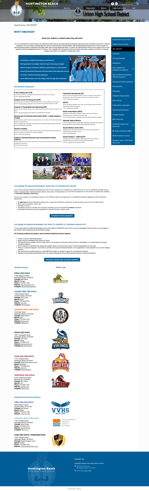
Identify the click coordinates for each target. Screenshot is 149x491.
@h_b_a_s (25, 430)
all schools (69, 142)
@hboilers (25, 323)
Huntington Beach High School (25, 103)
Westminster (60, 191)
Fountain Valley (24, 191)
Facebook (113, 4)
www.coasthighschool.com (29, 446)
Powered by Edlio (74, 489)
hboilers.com (25, 321)
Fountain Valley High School (25, 123)
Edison (17, 191)
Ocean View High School (24, 134)
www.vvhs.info (25, 414)
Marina (44, 191)
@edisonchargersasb (29, 287)
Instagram (116, 4)
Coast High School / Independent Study (30, 435)
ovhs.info (24, 368)
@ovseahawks (26, 370)
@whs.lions (25, 388)
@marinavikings (26, 346)
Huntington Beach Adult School (26, 418)
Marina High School (50, 123)
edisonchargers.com (27, 285)
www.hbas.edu (25, 428)
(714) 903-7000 (86, 471)
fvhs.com (24, 303)
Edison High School (23, 112)
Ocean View (50, 191)
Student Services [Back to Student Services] (19, 25)
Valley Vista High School (23, 402)
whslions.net (25, 387)
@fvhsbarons (26, 305)
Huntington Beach (35, 191)
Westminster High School (24, 96)
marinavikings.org (26, 344)
